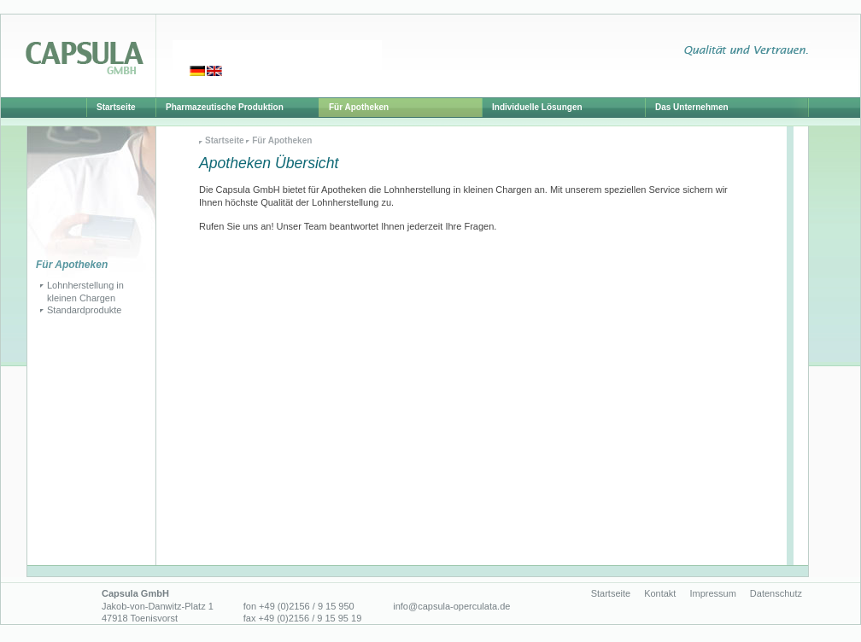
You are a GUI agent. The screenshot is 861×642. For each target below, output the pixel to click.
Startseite (224, 140)
